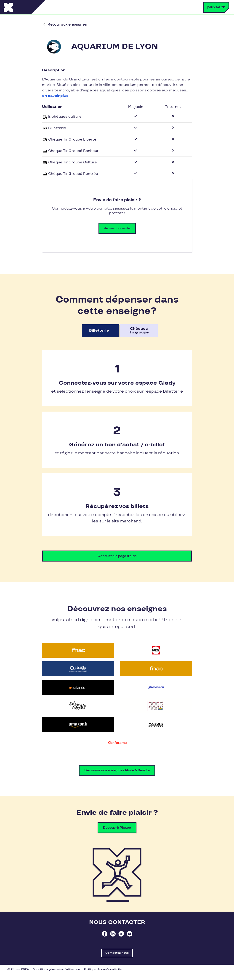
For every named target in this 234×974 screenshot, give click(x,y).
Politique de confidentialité (103, 969)
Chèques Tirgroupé (139, 331)
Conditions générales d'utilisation (56, 969)
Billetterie (99, 330)
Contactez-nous (117, 953)
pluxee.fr (216, 7)
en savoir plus (55, 96)
